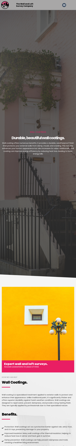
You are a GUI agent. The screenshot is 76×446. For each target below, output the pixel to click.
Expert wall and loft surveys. (26, 364)
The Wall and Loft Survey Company (24, 5)
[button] (64, 5)
